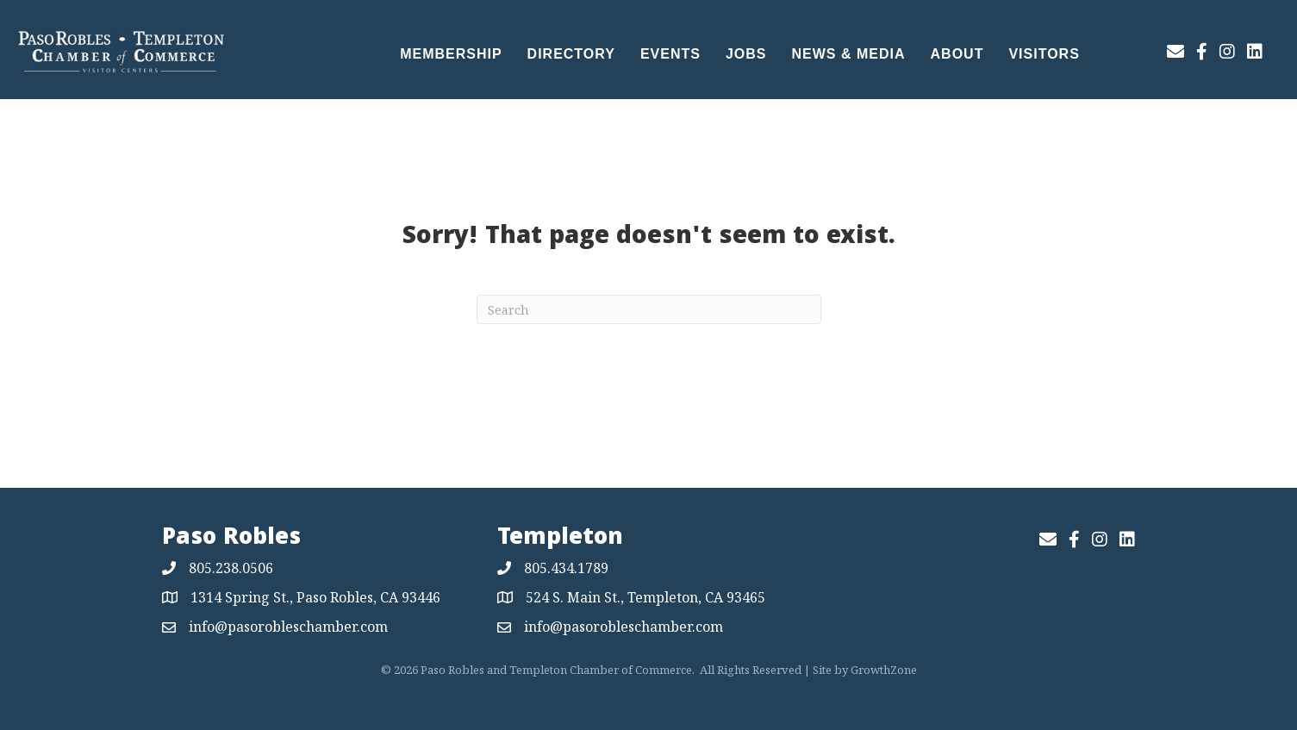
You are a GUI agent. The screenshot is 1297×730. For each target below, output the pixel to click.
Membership (451, 54)
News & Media (849, 54)
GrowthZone (884, 669)
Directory (571, 54)
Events (670, 54)
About (957, 54)
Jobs (746, 54)
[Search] (649, 309)
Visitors (1043, 54)
